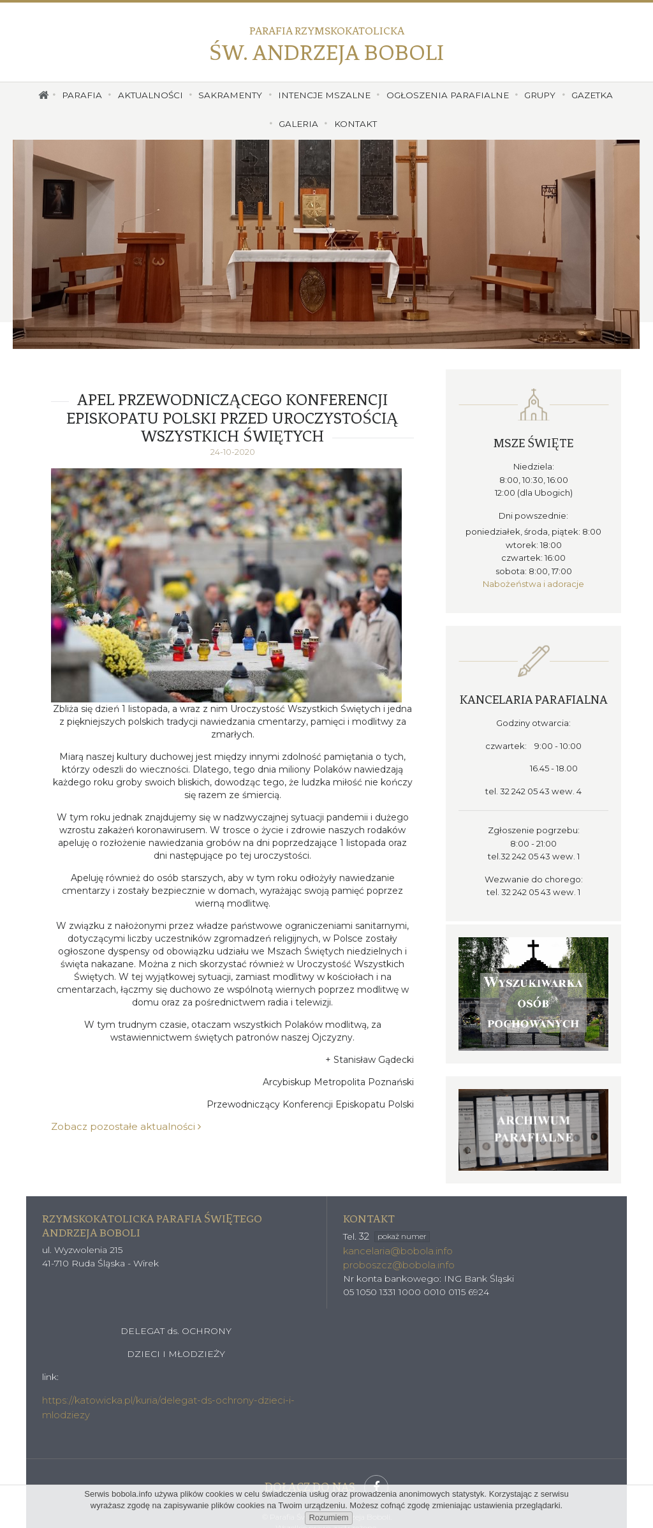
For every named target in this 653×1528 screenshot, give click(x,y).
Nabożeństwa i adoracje (533, 577)
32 (393, 1222)
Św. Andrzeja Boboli (326, 45)
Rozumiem (328, 1517)
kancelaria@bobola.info (395, 1236)
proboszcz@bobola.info (397, 1250)
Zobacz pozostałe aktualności (120, 1127)
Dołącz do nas (326, 1470)
